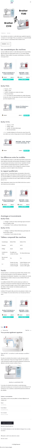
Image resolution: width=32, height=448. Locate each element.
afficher (8, 43)
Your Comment (4, 412)
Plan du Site (2, 447)
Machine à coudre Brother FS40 (16, 382)
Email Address (4, 407)
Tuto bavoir (3, 430)
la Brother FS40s (11, 166)
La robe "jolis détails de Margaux (17, 429)
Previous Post (5, 330)
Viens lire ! (8, 33)
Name (2, 402)
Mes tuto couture (4, 438)
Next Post (27, 330)
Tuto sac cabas (27, 429)
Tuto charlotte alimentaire (6, 429)
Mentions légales (8, 447)
